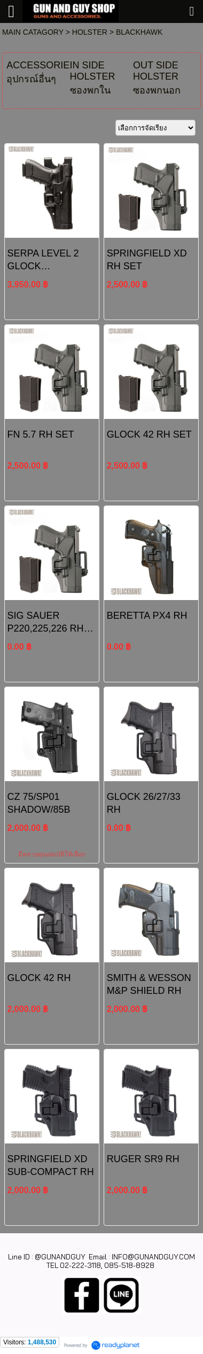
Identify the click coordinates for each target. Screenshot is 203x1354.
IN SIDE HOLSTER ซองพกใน (92, 78)
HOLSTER (89, 32)
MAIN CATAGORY (33, 32)
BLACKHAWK (139, 32)
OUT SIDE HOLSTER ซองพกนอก (157, 78)
